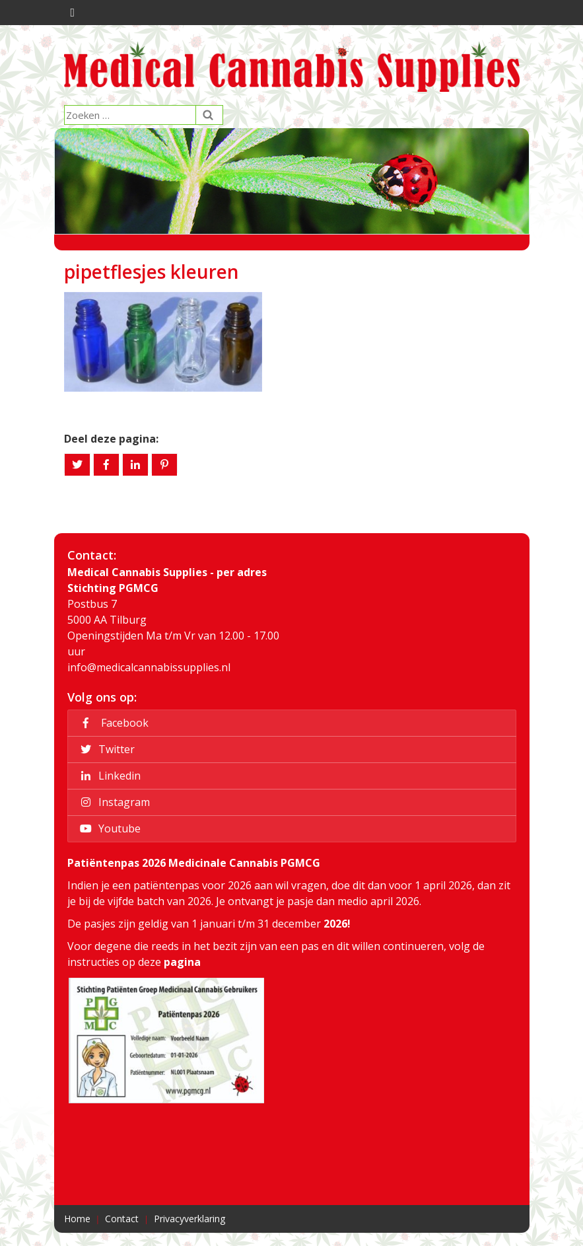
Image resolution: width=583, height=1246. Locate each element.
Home (77, 1218)
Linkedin (108, 775)
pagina (182, 962)
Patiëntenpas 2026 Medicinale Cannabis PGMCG (193, 863)
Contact (122, 1218)
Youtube (108, 828)
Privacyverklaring (189, 1218)
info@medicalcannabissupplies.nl (148, 667)
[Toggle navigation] (71, 12)
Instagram (113, 802)
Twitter (105, 749)
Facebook (112, 722)
